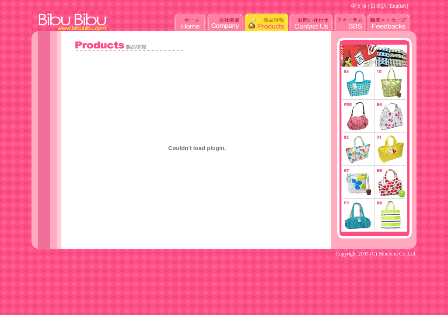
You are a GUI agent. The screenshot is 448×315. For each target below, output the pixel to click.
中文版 (359, 6)
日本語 (378, 6)
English (398, 6)
